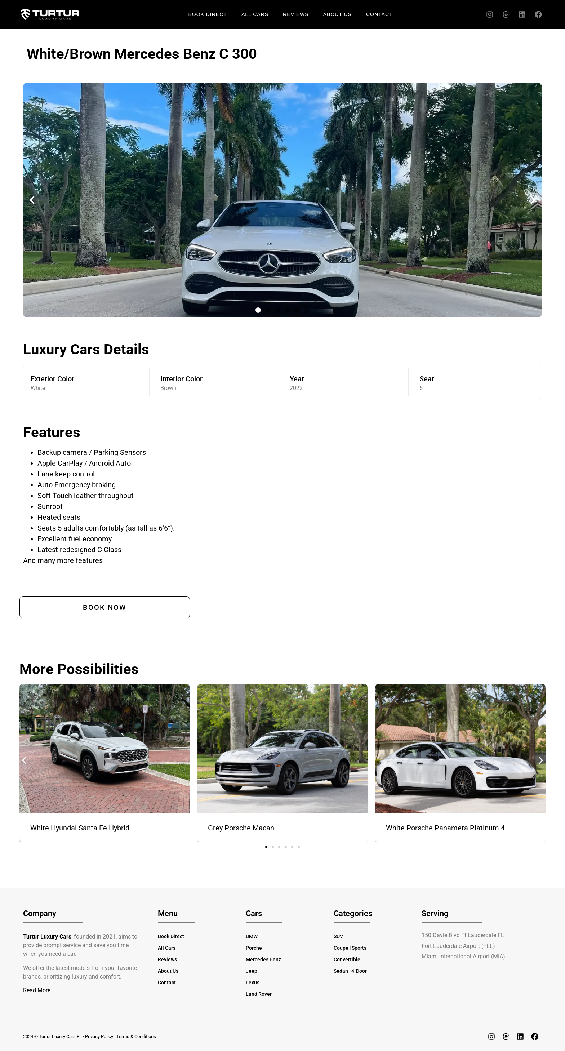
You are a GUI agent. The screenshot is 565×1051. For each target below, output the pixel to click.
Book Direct (207, 14)
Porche (254, 948)
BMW (252, 936)
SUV (338, 936)
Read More (36, 990)
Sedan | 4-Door (350, 971)
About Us (337, 14)
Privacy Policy (99, 1036)
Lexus (252, 982)
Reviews (296, 14)
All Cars (254, 14)
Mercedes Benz (263, 959)
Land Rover (259, 994)
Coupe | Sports (350, 948)
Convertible (347, 959)
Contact (379, 14)
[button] (32, 200)
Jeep (251, 971)
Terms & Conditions (136, 1036)
